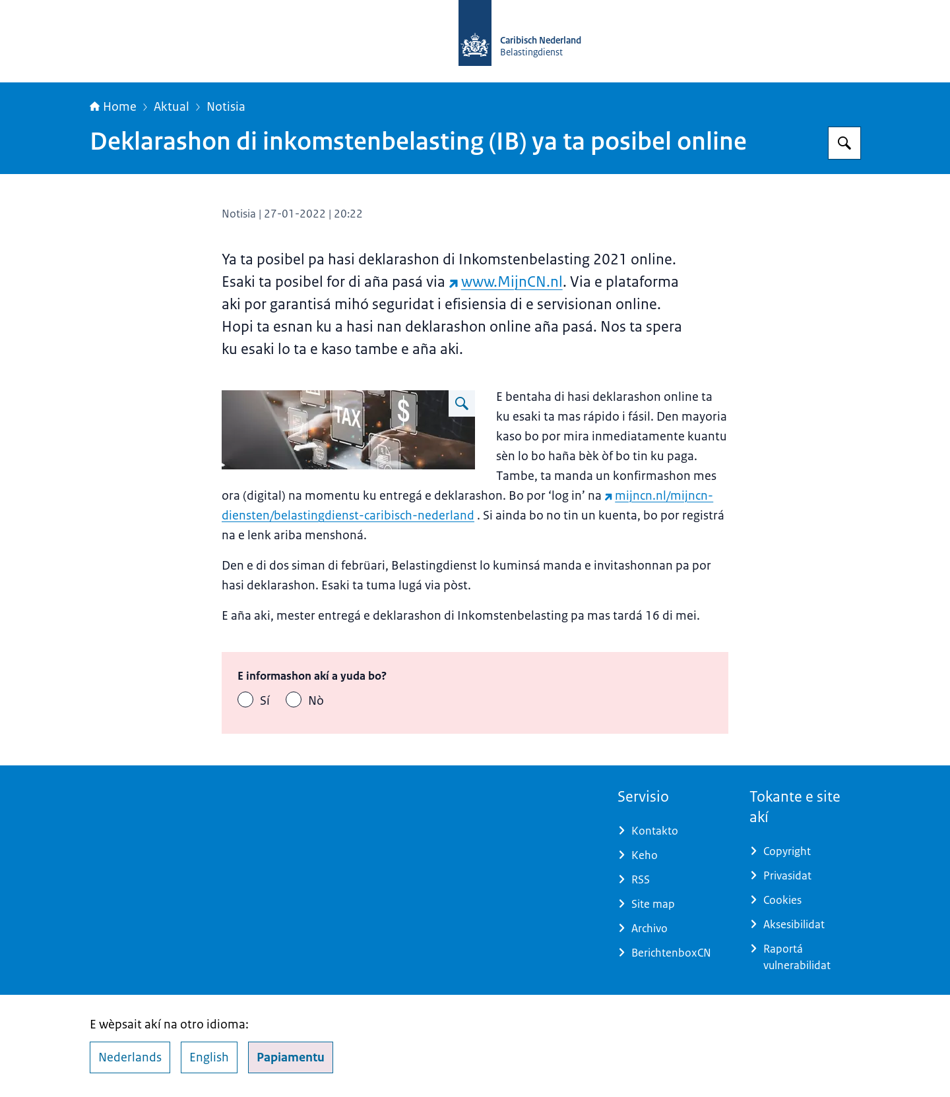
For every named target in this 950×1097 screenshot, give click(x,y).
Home (113, 107)
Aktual (171, 107)
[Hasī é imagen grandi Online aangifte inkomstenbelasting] (462, 403)
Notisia (225, 107)
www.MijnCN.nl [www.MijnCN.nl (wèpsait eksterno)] (506, 281)
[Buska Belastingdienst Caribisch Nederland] (844, 143)
